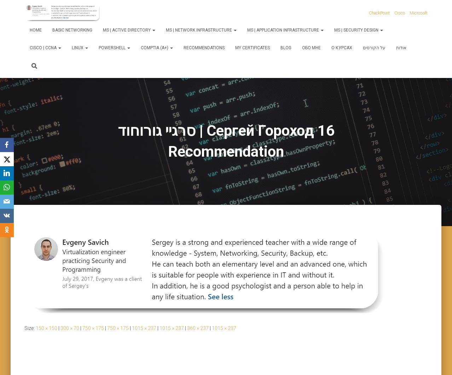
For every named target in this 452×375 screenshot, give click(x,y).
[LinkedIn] (7, 173)
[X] (7, 159)
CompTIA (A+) (157, 47)
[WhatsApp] (7, 187)
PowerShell (114, 47)
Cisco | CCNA (45, 47)
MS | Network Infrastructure (201, 30)
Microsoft (419, 13)
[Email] (7, 202)
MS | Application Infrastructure (285, 30)
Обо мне (311, 47)
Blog (285, 47)
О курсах (341, 47)
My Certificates (252, 47)
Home (36, 30)
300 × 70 (69, 328)
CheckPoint (379, 13)
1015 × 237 (144, 328)
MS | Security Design (358, 30)
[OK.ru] (7, 230)
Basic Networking (72, 30)
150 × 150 (46, 328)
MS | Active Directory (129, 30)
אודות (401, 47)
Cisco (399, 13)
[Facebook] (7, 145)
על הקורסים (374, 47)
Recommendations (204, 47)
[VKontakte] (7, 216)
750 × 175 (93, 328)
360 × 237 (198, 328)
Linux (80, 47)
